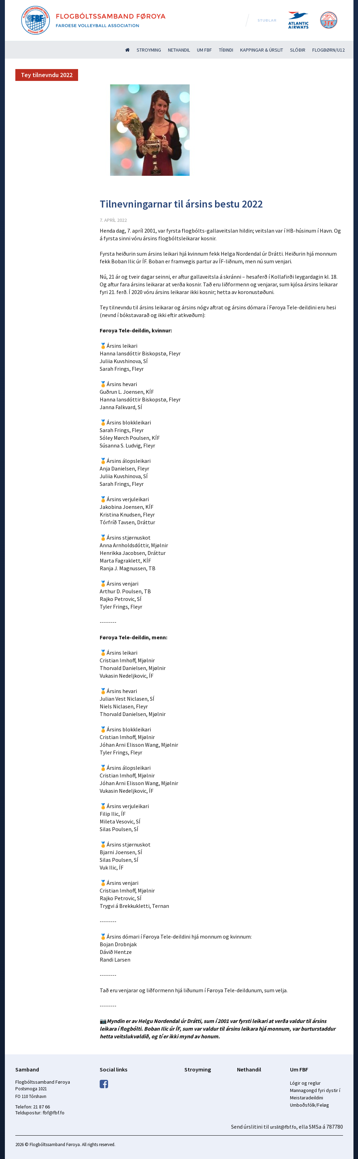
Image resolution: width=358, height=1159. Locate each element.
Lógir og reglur (305, 1083)
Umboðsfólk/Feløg (309, 1105)
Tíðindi (226, 50)
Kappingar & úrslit (261, 50)
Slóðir (297, 50)
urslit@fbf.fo (283, 1127)
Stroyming (149, 50)
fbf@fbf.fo (53, 1112)
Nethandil (179, 50)
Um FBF (204, 50)
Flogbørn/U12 (328, 50)
